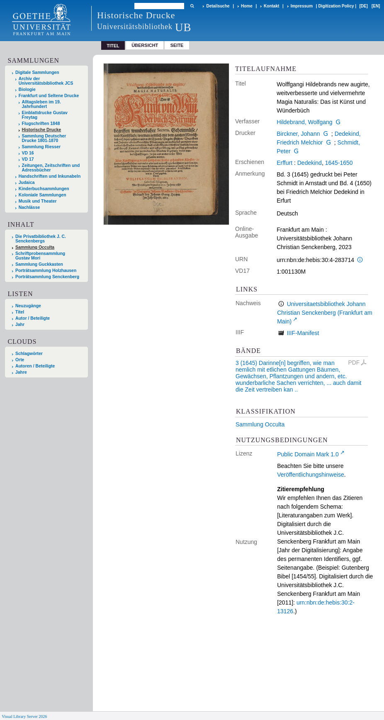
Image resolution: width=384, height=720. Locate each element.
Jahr (19, 324)
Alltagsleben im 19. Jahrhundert (41, 104)
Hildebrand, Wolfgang (304, 122)
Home (247, 6)
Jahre (21, 372)
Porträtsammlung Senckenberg (47, 276)
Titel (19, 312)
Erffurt (284, 162)
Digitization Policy (336, 6)
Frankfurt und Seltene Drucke (49, 95)
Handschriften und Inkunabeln (50, 176)
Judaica (27, 182)
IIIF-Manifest (303, 333)
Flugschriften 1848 (41, 123)
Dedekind (309, 162)
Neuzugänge (28, 306)
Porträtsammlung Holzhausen (45, 270)
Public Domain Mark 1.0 (308, 454)
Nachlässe (29, 207)
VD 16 (28, 153)
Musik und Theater (38, 201)
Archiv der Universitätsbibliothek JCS (46, 81)
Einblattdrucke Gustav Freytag (45, 115)
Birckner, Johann (298, 133)
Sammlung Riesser (41, 146)
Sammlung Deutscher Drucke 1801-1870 (44, 138)
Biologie (27, 89)
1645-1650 (339, 162)
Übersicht (144, 45)
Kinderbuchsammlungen (44, 188)
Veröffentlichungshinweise (310, 474)
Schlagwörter (29, 353)
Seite (177, 45)
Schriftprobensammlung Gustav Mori (40, 255)
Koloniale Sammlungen (42, 195)
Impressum (302, 6)
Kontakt (271, 6)
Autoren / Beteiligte (35, 366)
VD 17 (28, 159)
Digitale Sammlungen (37, 72)
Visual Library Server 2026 (24, 716)
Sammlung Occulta (260, 424)
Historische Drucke (41, 129)
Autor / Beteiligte (32, 318)
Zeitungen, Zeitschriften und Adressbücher (51, 167)
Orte (19, 360)
